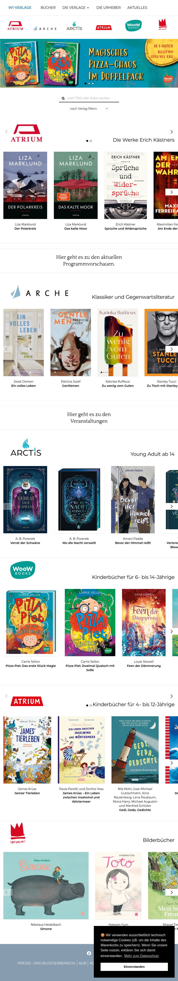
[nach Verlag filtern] (89, 108)
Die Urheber (108, 8)
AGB (82, 963)
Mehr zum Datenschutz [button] (141, 956)
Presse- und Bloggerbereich (46, 963)
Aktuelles (137, 8)
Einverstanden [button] (134, 966)
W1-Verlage (19, 8)
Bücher (48, 8)
